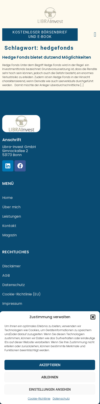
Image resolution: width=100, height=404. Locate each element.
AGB (6, 275)
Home (7, 197)
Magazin (9, 235)
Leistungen (11, 216)
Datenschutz (61, 398)
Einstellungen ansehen (50, 390)
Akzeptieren (49, 365)
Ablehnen (49, 377)
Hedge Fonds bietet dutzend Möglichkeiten (46, 57)
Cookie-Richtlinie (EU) (21, 294)
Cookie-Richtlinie (39, 398)
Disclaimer (11, 266)
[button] (93, 317)
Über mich (11, 207)
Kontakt (9, 225)
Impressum (12, 303)
